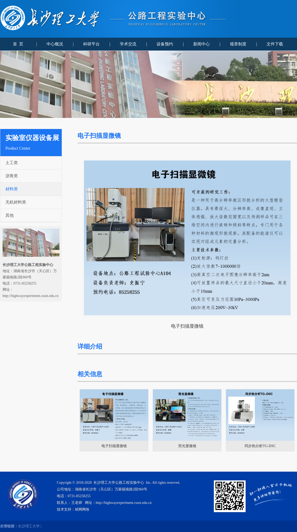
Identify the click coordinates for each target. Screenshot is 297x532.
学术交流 (128, 44)
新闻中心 (201, 44)
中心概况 (54, 44)
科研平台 (91, 44)
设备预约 (165, 44)
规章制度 (238, 44)
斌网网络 (82, 509)
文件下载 (275, 44)
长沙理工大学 (29, 526)
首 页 (18, 44)
